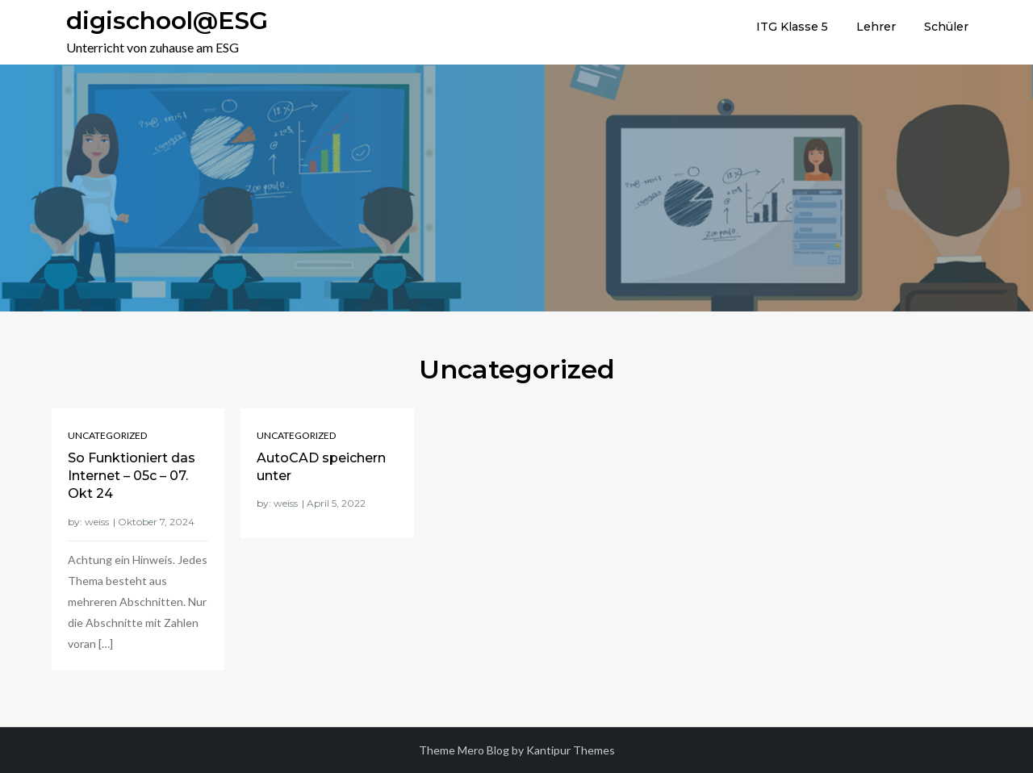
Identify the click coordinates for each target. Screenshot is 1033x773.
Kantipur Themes (570, 750)
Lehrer (876, 26)
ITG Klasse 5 (792, 26)
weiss (97, 522)
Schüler (946, 26)
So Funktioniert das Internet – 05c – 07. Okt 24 (131, 476)
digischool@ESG (167, 21)
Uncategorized (107, 435)
